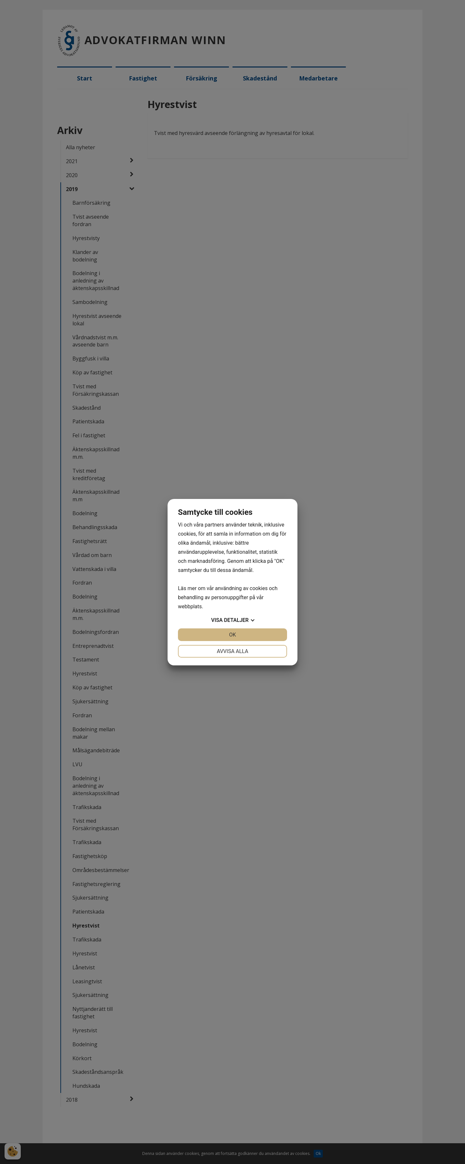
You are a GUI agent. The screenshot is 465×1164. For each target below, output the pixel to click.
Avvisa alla (232, 651)
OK (232, 635)
